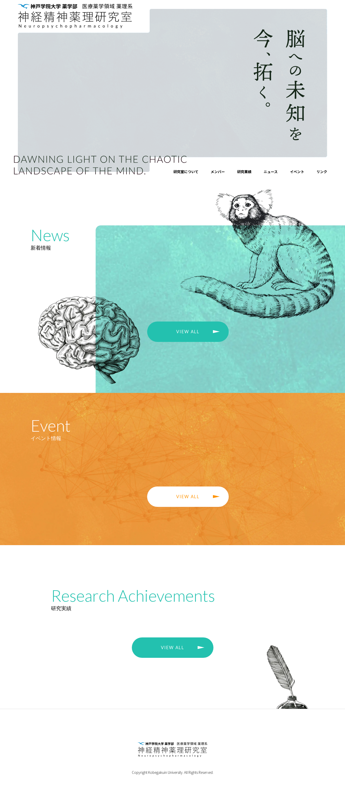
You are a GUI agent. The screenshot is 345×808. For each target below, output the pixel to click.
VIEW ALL (188, 331)
